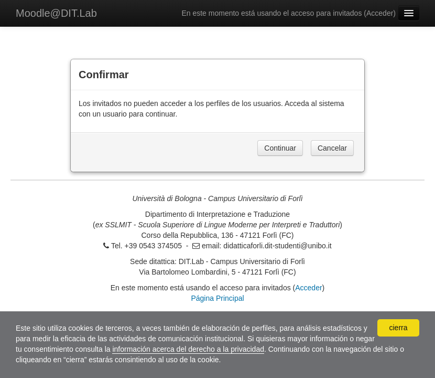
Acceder (379, 13)
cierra (398, 327)
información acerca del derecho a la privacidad (188, 349)
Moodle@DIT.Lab (56, 13)
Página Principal (217, 298)
